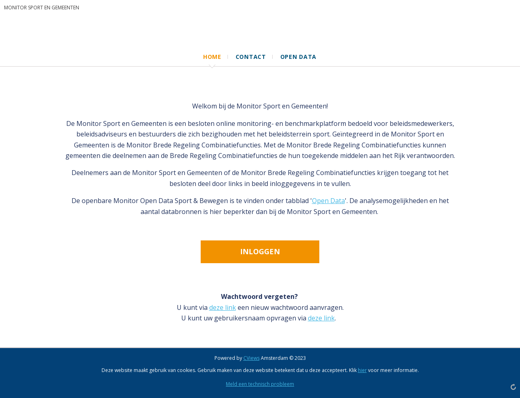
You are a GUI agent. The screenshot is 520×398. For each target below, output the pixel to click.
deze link (222, 307)
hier (362, 370)
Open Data (328, 200)
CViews (251, 358)
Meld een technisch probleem (260, 384)
